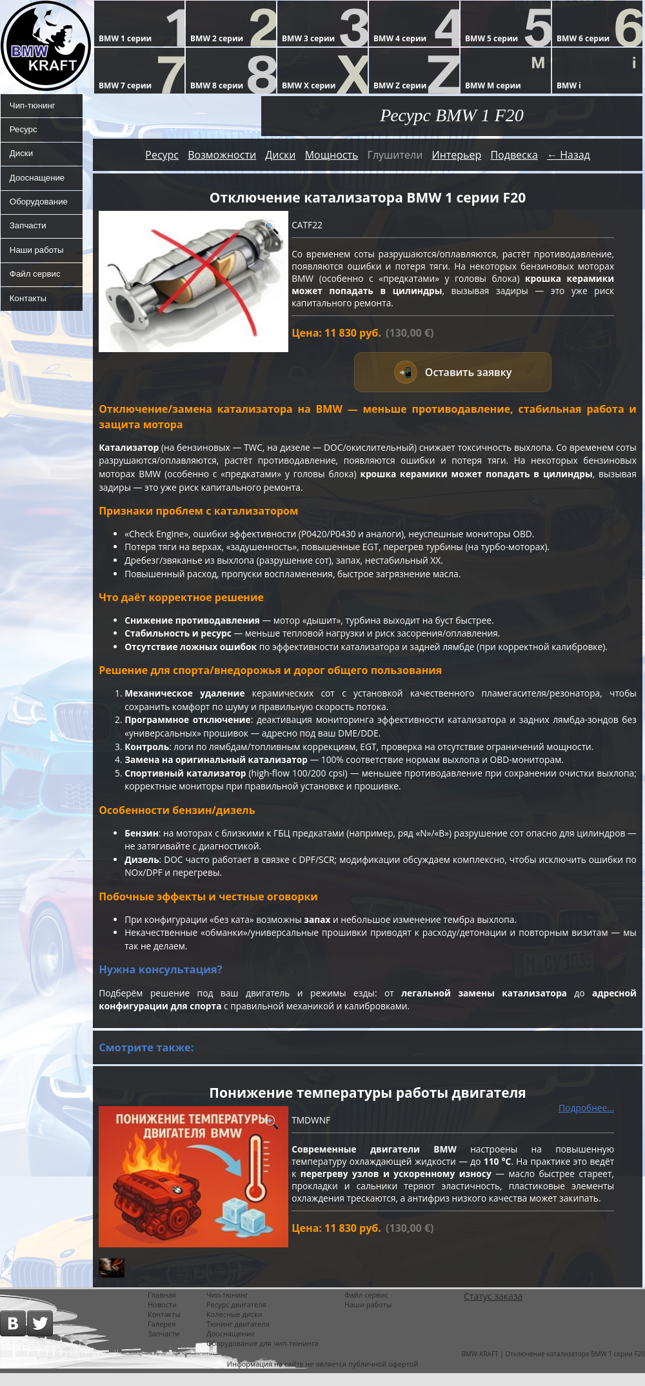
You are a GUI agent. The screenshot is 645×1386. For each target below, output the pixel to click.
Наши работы (36, 261)
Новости (162, 1317)
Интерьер (456, 155)
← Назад (568, 155)
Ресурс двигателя (236, 1317)
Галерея (161, 1336)
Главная (162, 1307)
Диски (20, 158)
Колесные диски (234, 1327)
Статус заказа (493, 1309)
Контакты (27, 313)
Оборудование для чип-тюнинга (262, 1356)
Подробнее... (586, 1120)
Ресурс (22, 132)
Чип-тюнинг (32, 106)
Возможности (222, 155)
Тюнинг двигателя (238, 1336)
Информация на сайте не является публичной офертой (323, 1376)
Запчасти (27, 235)
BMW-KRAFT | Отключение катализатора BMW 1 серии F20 (553, 1366)
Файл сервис (35, 287)
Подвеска (513, 155)
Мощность (332, 155)
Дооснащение (37, 184)
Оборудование (39, 209)
